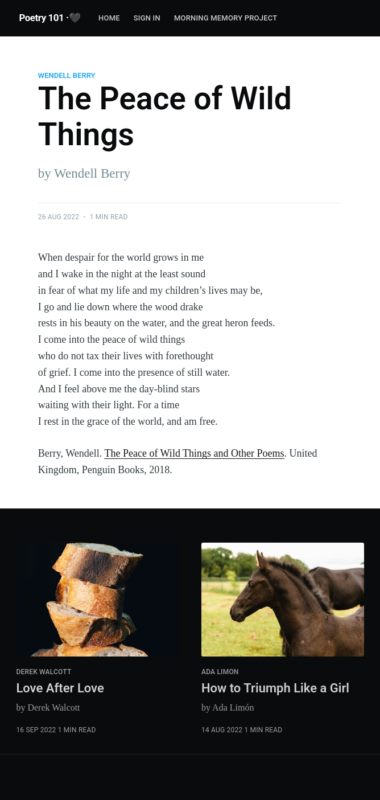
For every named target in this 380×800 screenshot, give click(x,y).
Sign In (147, 18)
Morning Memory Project (225, 18)
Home (109, 18)
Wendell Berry (67, 75)
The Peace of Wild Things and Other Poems (194, 453)
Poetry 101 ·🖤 (49, 17)
